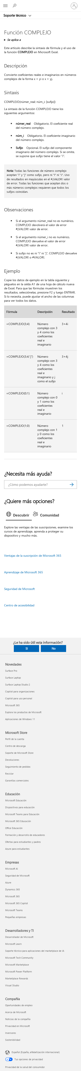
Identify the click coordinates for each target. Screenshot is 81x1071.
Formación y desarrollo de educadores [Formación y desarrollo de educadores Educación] (25, 835)
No (54, 648)
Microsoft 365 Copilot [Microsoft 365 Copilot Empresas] (16, 903)
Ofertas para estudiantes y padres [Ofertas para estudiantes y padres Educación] (23, 841)
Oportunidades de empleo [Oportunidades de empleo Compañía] (18, 1005)
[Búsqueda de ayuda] (15, 5)
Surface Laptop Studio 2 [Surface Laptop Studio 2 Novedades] (17, 684)
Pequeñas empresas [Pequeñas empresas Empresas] (15, 917)
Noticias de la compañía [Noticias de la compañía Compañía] (17, 1019)
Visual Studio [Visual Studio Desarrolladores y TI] (12, 985)
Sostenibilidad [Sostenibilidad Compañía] (12, 1039)
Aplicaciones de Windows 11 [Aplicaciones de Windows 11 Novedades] (20, 719)
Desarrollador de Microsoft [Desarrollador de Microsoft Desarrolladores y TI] (19, 937)
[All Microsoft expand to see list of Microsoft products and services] (5, 6)
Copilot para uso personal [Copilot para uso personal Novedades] (18, 698)
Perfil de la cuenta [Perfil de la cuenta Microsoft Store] (14, 739)
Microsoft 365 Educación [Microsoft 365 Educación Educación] (18, 821)
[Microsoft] (40, 3)
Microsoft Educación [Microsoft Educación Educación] (15, 800)
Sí (26, 648)
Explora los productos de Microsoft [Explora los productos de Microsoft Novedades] (23, 712)
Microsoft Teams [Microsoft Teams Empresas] (14, 910)
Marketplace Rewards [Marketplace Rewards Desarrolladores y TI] (16, 978)
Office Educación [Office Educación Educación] (13, 828)
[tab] (19, 515)
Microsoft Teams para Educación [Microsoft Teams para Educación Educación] (22, 814)
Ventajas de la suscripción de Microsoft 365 (32, 555)
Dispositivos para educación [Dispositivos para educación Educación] (20, 807)
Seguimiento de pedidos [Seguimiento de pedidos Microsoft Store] (17, 766)
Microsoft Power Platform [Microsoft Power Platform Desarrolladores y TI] (18, 971)
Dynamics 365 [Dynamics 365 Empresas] (12, 889)
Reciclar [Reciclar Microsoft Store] (9, 773)
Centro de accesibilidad (19, 605)
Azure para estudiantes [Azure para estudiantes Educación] (17, 848)
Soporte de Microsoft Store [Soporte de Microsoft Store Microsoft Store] (19, 752)
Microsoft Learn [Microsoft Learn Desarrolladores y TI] (13, 943)
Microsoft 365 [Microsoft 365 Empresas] (12, 896)
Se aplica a (14, 39)
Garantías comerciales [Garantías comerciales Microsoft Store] (17, 780)
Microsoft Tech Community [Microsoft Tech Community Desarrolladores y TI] (19, 957)
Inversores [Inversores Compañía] (10, 1032)
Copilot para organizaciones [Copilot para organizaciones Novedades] (20, 691)
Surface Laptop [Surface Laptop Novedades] (13, 677)
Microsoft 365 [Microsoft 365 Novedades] (12, 705)
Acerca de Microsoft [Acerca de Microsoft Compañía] (15, 1012)
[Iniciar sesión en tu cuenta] (74, 6)
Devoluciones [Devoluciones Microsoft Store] (12, 759)
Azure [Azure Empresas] (8, 882)
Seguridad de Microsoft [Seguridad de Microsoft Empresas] (17, 875)
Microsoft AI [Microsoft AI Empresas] (11, 868)
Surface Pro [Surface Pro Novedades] (11, 670)
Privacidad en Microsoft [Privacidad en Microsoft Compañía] (17, 1026)
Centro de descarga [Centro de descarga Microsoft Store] (15, 745)
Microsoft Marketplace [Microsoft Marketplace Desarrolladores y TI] (17, 964)
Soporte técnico (15, 15)
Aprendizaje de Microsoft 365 (23, 572)
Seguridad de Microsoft (19, 589)
